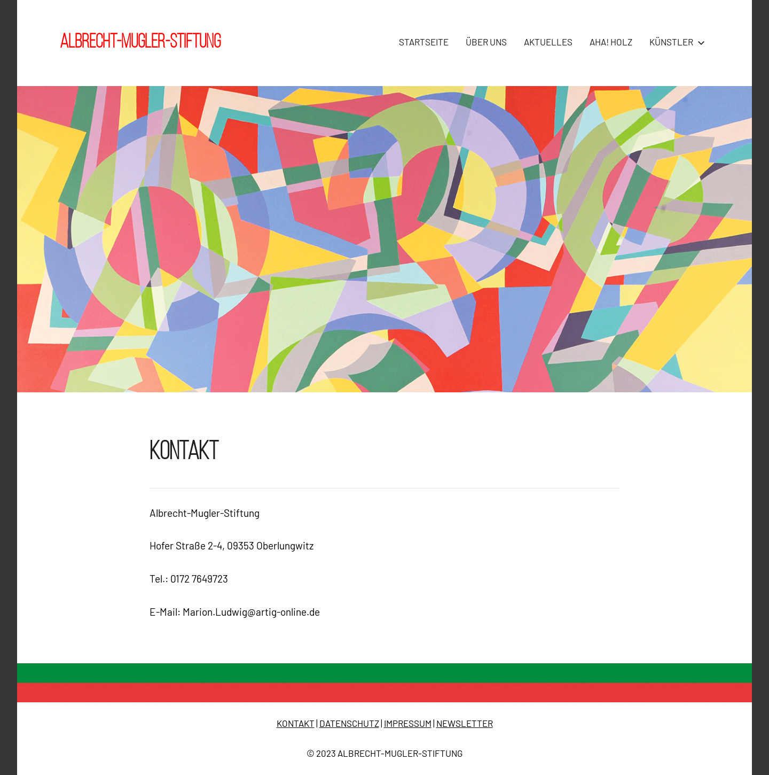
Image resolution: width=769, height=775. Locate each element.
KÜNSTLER (675, 41)
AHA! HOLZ (611, 41)
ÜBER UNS (486, 41)
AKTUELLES (548, 41)
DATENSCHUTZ (349, 723)
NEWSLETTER (464, 723)
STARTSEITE (424, 41)
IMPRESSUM (407, 723)
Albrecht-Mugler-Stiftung (140, 42)
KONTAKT (296, 723)
